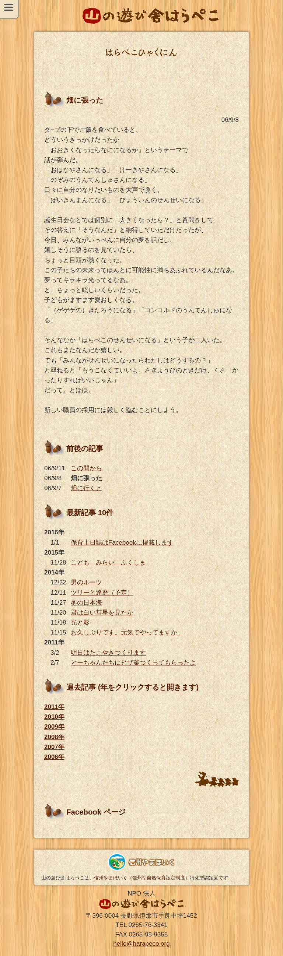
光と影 (80, 622)
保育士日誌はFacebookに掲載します (122, 542)
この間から (86, 468)
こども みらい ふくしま (108, 562)
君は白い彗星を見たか (102, 612)
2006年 (54, 756)
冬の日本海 (86, 602)
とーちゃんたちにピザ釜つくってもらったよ (133, 662)
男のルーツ (86, 582)
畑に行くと (86, 488)
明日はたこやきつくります (108, 652)
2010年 (54, 716)
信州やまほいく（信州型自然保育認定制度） (142, 878)
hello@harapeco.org (141, 943)
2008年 (54, 737)
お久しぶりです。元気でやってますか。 (127, 632)
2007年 (54, 747)
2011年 (54, 706)
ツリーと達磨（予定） (102, 592)
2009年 (54, 726)
